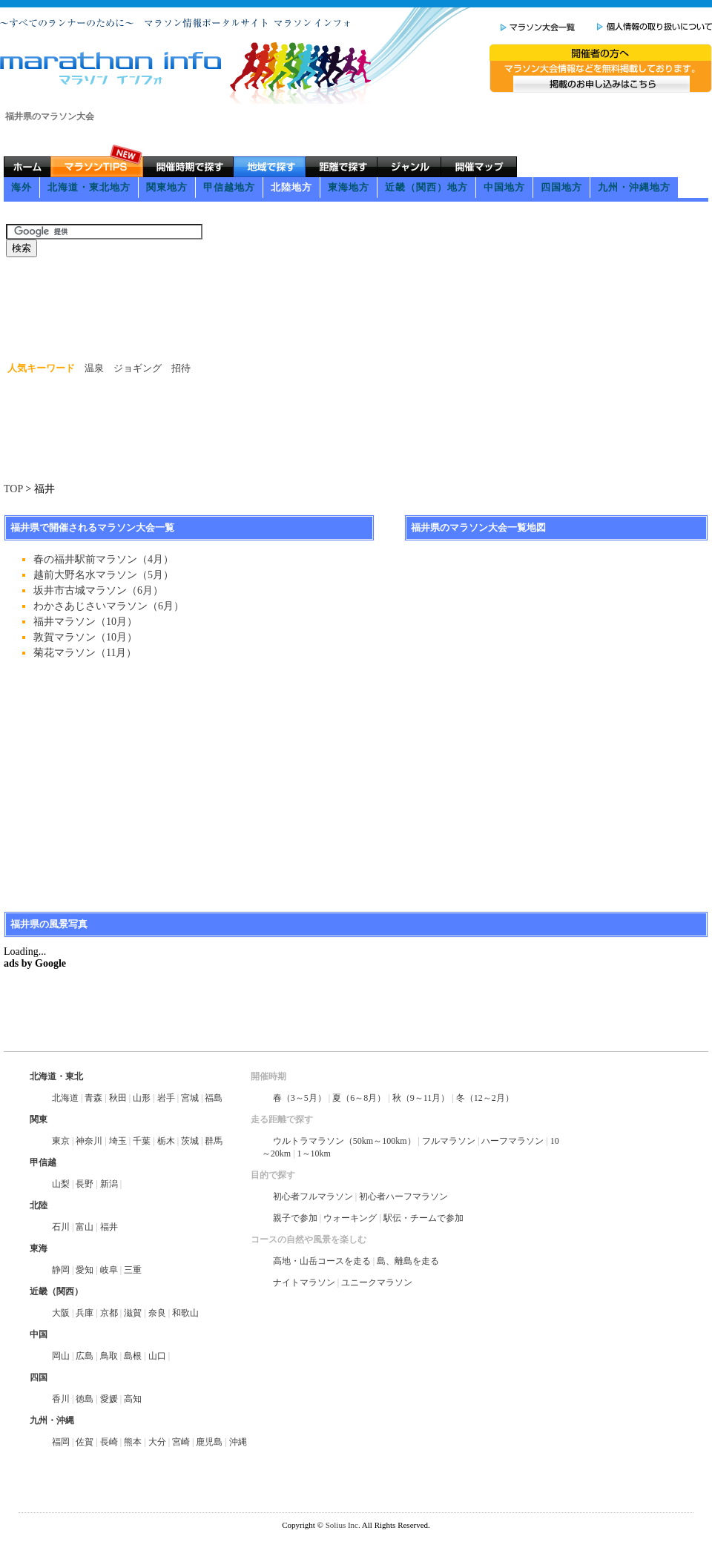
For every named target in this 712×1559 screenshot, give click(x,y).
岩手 (166, 1098)
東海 (38, 1248)
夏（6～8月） (359, 1098)
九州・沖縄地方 (634, 187)
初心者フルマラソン (313, 1196)
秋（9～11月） (421, 1098)
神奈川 (89, 1141)
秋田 (118, 1098)
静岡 (61, 1270)
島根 (133, 1356)
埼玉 (118, 1141)
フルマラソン (448, 1141)
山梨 (61, 1184)
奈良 (157, 1313)
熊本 (133, 1442)
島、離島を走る (408, 1261)
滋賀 (133, 1313)
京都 (109, 1313)
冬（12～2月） (485, 1098)
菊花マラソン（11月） (84, 652)
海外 (21, 187)
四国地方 (561, 187)
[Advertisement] (274, 210)
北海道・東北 (56, 1076)
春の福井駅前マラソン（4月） (103, 559)
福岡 (61, 1442)
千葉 (142, 1141)
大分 (157, 1442)
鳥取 (109, 1356)
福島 (213, 1098)
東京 (61, 1141)
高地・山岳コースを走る (322, 1261)
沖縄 (238, 1442)
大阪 (61, 1313)
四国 (38, 1377)
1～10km (314, 1153)
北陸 (38, 1205)
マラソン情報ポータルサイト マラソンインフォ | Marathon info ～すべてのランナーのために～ (112, 67)
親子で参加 (295, 1218)
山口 (157, 1356)
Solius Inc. (343, 1524)
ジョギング (137, 368)
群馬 (213, 1141)
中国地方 (504, 187)
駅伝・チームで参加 (423, 1218)
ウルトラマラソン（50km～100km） (344, 1141)
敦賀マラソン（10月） (85, 637)
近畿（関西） (56, 1291)
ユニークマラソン (376, 1282)
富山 (84, 1227)
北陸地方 (291, 187)
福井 (109, 1227)
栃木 (166, 1141)
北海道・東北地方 (89, 187)
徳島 (84, 1399)
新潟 (109, 1184)
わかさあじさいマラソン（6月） (108, 606)
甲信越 (43, 1162)
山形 (142, 1098)
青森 (93, 1098)
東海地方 (348, 187)
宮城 (190, 1098)
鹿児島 (209, 1442)
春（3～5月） (299, 1098)
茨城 (190, 1141)
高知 (133, 1399)
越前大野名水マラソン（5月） (103, 574)
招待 (181, 368)
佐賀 (84, 1442)
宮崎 (181, 1442)
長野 (84, 1184)
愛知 (84, 1270)
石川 (61, 1227)
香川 (61, 1399)
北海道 (65, 1098)
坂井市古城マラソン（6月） (98, 590)
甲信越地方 (229, 187)
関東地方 (167, 187)
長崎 (109, 1442)
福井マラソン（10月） (85, 621)
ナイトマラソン (304, 1282)
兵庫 (84, 1313)
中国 (38, 1334)
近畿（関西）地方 (426, 187)
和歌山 (185, 1313)
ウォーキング (350, 1218)
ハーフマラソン (512, 1141)
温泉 (94, 368)
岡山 (61, 1356)
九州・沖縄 (52, 1420)
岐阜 (109, 1270)
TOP (13, 488)
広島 (84, 1356)
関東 (38, 1119)
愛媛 (109, 1399)
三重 (133, 1270)
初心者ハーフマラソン (403, 1196)
